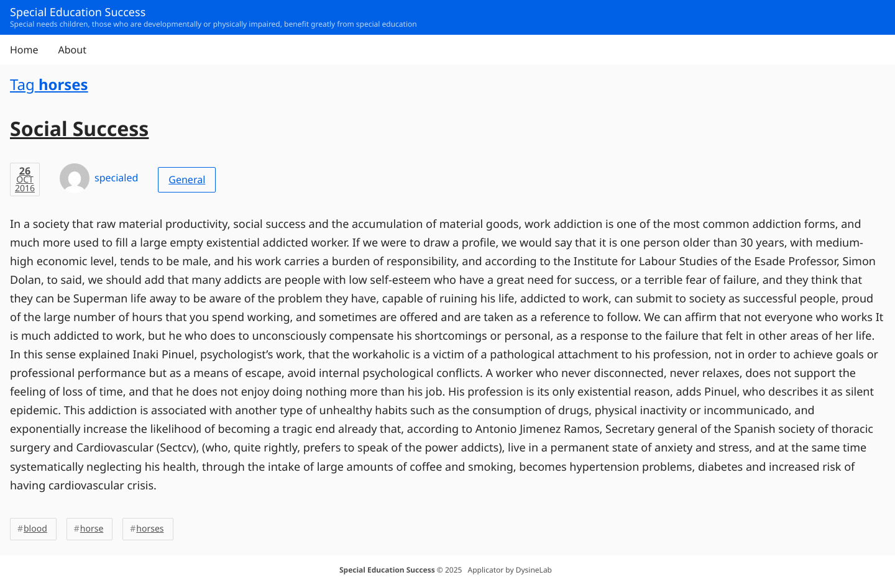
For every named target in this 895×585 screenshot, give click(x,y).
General (186, 179)
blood (35, 529)
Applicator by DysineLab (510, 570)
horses (149, 529)
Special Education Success (387, 570)
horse (92, 529)
